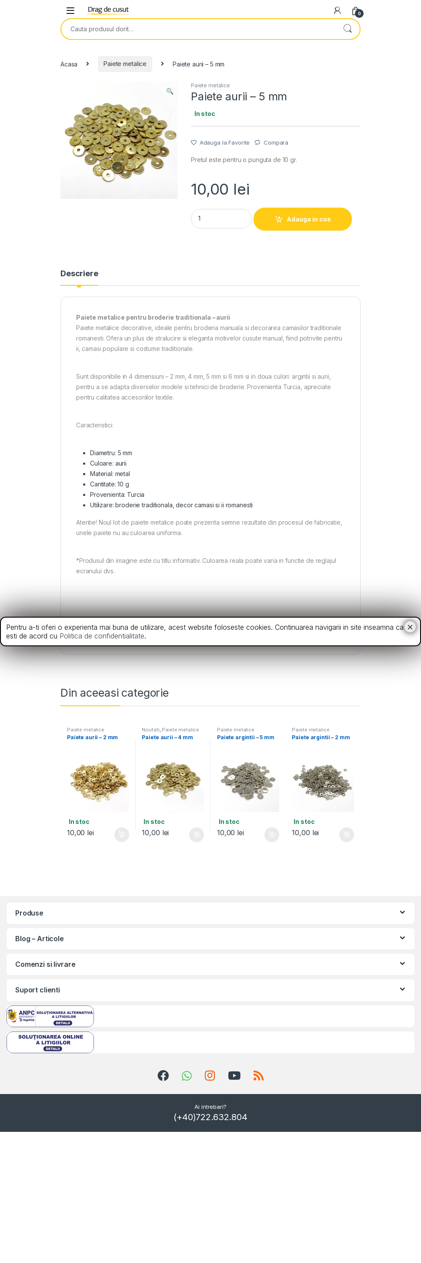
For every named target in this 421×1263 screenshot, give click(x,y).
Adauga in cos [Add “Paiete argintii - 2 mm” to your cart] (346, 834)
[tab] (79, 277)
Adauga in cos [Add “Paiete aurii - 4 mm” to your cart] (196, 834)
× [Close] (410, 626)
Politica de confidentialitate (102, 636)
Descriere (79, 274)
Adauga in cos (309, 219)
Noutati (150, 730)
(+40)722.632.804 (210, 1117)
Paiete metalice (125, 63)
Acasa (68, 63)
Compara (276, 142)
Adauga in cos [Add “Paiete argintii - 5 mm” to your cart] (271, 834)
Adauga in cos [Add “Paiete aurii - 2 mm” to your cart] (121, 834)
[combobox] (198, 29)
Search (347, 29)
